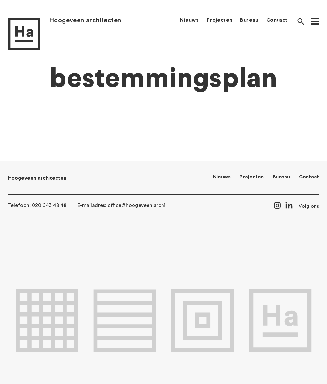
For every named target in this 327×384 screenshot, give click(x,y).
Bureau (249, 20)
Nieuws (189, 20)
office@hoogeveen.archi (136, 205)
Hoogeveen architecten (85, 20)
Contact (277, 20)
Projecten (219, 20)
